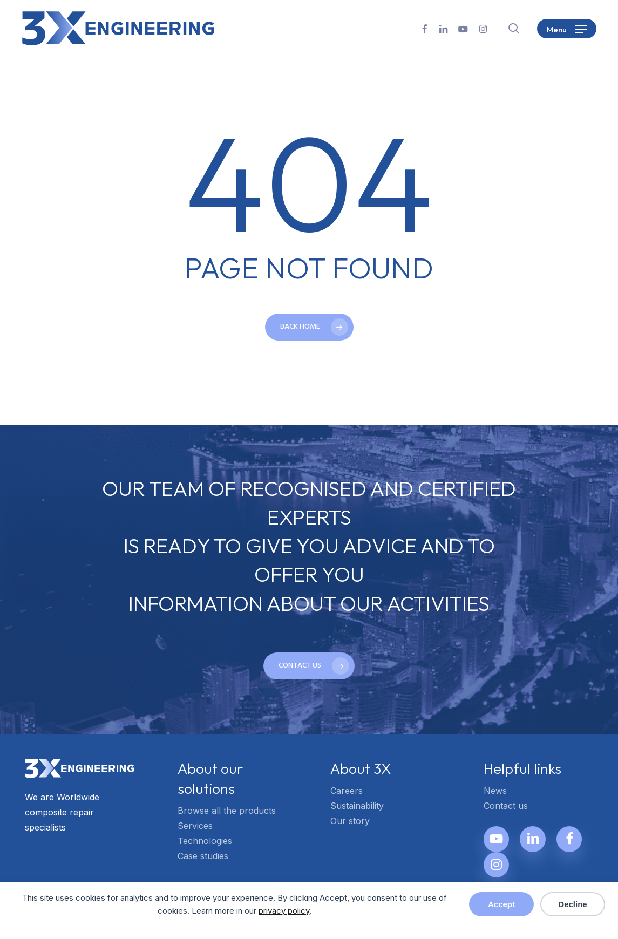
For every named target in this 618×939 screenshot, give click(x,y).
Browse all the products (227, 810)
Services (195, 825)
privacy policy (284, 911)
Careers (346, 790)
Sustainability (357, 805)
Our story (350, 820)
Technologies (205, 840)
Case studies (203, 855)
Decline (572, 904)
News (495, 790)
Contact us (506, 805)
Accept (501, 904)
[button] (566, 28)
